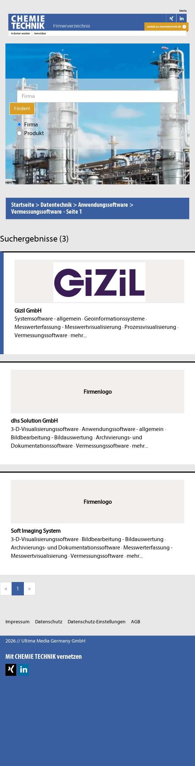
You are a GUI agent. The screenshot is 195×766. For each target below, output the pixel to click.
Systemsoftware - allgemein (47, 318)
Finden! (22, 108)
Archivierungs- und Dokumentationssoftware (65, 547)
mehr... (78, 335)
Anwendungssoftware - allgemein (123, 429)
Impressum (17, 622)
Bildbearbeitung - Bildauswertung (52, 437)
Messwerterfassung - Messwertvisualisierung (67, 327)
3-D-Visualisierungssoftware (45, 429)
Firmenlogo (98, 392)
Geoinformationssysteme (114, 318)
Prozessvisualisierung (150, 327)
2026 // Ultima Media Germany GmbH (45, 641)
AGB (135, 622)
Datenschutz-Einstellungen (97, 622)
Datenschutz (48, 622)
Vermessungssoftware (40, 335)
